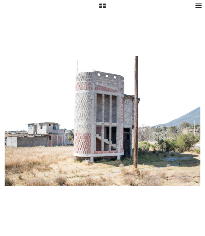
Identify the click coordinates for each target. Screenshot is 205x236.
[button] (102, 8)
